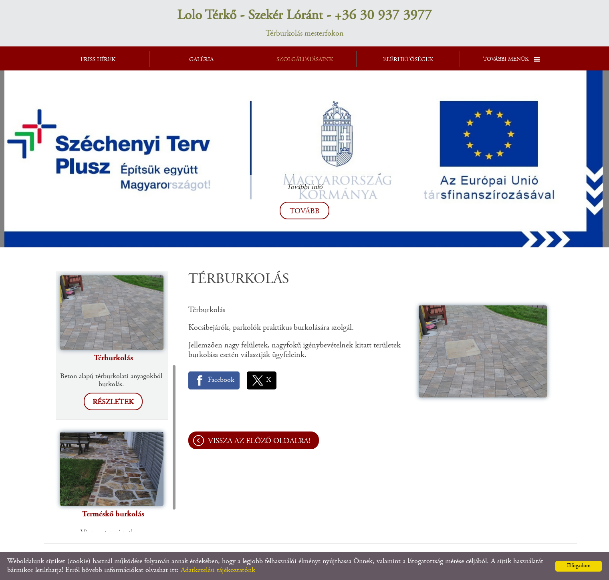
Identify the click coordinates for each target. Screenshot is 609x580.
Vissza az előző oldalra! (259, 441)
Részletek (113, 402)
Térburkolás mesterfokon (304, 23)
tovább (305, 211)
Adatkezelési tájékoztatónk (218, 570)
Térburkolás (113, 358)
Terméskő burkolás (113, 514)
